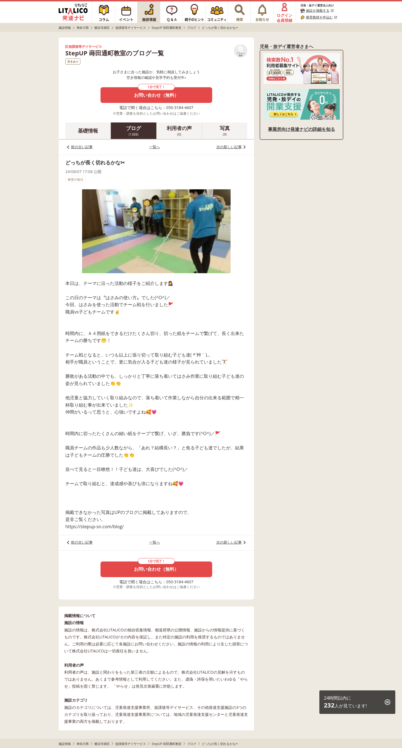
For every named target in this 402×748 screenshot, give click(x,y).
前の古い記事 (82, 146)
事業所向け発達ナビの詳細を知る (301, 129)
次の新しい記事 (229, 146)
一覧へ (154, 146)
